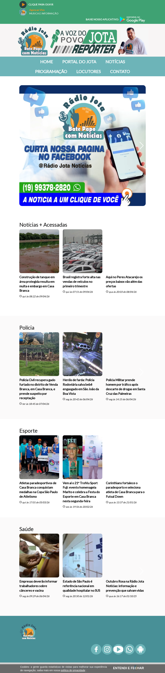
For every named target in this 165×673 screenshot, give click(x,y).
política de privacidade (73, 670)
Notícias (115, 61)
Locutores (88, 71)
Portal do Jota (79, 61)
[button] (141, 146)
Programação (51, 71)
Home (46, 61)
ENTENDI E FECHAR (128, 668)
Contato (120, 71)
